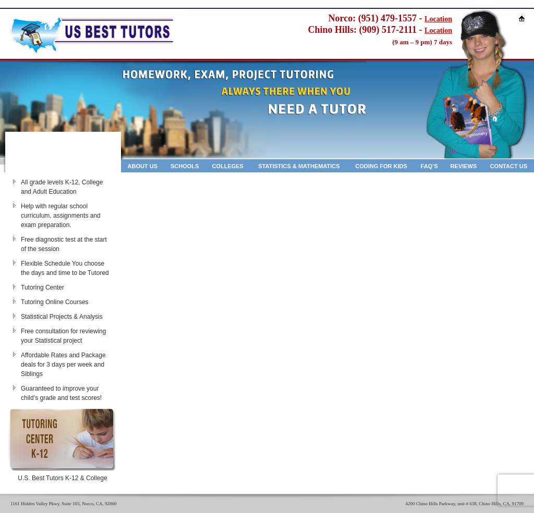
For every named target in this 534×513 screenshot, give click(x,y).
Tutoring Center (42, 287)
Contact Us (508, 166)
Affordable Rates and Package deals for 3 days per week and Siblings (63, 365)
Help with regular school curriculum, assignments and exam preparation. (61, 216)
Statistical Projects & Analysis (62, 316)
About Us (142, 166)
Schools (185, 166)
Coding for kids (381, 166)
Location (438, 19)
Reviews (464, 166)
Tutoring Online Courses (55, 302)
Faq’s (429, 166)
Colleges (228, 166)
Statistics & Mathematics (298, 166)
